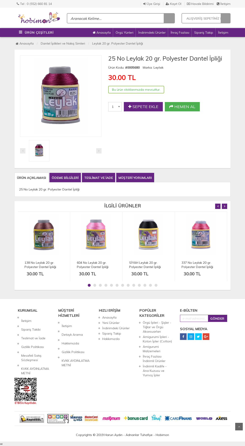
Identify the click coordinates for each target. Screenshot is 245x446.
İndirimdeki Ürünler (152, 33)
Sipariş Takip (203, 33)
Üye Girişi (151, 4)
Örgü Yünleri (124, 33)
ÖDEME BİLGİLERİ (65, 178)
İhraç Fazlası (180, 33)
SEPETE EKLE (143, 106)
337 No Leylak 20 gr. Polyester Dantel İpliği (197, 265)
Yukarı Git (239, 426)
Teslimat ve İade (33, 328)
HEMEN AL (182, 106)
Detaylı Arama (72, 328)
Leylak (158, 67)
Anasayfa (102, 32)
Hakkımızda (70, 333)
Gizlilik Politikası (32, 333)
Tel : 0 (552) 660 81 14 (34, 4)
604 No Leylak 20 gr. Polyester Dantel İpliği (92, 265)
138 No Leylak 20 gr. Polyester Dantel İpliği (40, 265)
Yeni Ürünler (111, 323)
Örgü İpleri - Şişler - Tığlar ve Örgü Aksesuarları (157, 327)
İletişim (224, 4)
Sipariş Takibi (31, 323)
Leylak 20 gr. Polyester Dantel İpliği (117, 43)
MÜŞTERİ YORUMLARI (135, 178)
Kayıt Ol (173, 4)
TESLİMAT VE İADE (98, 178)
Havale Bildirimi (200, 4)
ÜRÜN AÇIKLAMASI (31, 178)
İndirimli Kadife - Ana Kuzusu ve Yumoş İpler (155, 370)
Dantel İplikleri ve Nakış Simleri (63, 43)
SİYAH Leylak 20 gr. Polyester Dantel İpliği (145, 265)
